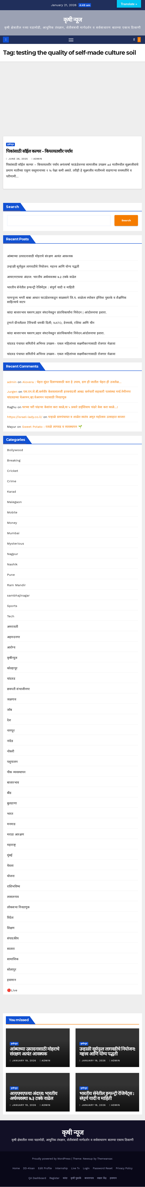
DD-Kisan (29, 1168)
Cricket (12, 471)
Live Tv (75, 1168)
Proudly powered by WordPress (51, 1158)
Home (16, 1168)
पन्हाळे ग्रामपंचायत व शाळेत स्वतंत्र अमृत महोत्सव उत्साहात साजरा (86, 417)
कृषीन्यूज (10, 144)
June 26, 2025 (18, 159)
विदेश (10, 918)
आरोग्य (11, 647)
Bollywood (15, 450)
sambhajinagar (18, 596)
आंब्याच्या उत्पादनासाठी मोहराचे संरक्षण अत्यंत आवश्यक (40, 256)
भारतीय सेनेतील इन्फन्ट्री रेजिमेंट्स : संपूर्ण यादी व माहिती (41, 287)
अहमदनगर (13, 637)
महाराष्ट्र (11, 845)
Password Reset (103, 1168)
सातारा (11, 949)
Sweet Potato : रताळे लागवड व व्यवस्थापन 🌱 (52, 427)
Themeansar (104, 1158)
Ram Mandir (16, 585)
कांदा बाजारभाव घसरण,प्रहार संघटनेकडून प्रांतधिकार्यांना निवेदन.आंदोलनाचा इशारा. (55, 333)
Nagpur (12, 554)
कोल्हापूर (12, 668)
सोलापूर (11, 970)
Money (12, 523)
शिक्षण (11, 928)
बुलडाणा (12, 803)
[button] (134, 40)
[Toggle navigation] (71, 40)
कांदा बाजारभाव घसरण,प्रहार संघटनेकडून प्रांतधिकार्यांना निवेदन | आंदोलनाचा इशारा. (57, 312)
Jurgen (12, 392)
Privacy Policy (124, 1168)
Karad (11, 492)
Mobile (12, 512)
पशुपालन (12, 762)
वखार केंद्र (101, 1178)
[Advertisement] (72, 91)
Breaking (13, 460)
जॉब (9, 710)
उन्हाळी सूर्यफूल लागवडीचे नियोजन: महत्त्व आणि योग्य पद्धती (43, 266)
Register (54, 1178)
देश (9, 720)
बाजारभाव (13, 783)
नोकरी (10, 751)
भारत (10, 814)
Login (86, 1168)
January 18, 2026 (94, 1105)
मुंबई (10, 855)
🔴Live (12, 990)
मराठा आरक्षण (15, 834)
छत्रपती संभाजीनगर (18, 689)
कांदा (65, 1178)
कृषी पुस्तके (76, 1178)
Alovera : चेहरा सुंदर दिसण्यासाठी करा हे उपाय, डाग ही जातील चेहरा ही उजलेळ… (71, 382)
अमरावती (12, 627)
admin (37, 159)
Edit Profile (45, 1168)
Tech (10, 616)
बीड (9, 793)
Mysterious (15, 544)
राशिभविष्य (13, 886)
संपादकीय (13, 938)
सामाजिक (12, 959)
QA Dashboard (37, 1178)
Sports (12, 606)
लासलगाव (13, 897)
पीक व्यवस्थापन (16, 772)
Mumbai (13, 533)
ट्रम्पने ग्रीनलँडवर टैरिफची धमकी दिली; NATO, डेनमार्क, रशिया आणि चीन (50, 323)
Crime (11, 481)
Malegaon (14, 502)
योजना (11, 876)
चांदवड (11, 679)
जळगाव (11, 699)
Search (12, 207)
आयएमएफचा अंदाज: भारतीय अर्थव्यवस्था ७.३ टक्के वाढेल (41, 277)
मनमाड (11, 824)
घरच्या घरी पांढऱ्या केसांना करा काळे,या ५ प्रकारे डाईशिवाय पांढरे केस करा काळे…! (70, 407)
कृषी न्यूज (72, 19)
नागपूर (11, 731)
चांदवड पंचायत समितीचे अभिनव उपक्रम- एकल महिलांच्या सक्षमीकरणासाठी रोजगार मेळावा (61, 343)
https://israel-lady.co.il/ (24, 417)
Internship (61, 1168)
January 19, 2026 (24, 1060)
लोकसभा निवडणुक (18, 907)
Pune (11, 575)
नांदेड (10, 741)
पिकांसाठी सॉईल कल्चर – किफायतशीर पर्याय (39, 151)
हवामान (11, 980)
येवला (10, 866)
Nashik (12, 564)
